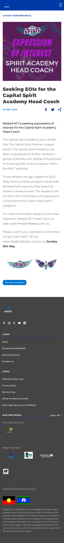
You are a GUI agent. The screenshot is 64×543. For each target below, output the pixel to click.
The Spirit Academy (15, 282)
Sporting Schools (10, 355)
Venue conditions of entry (15, 398)
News (5, 341)
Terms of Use (8, 392)
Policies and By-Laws (13, 379)
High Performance (18, 15)
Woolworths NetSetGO (14, 348)
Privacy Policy (9, 385)
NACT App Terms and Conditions (19, 405)
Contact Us (7, 361)
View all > (56, 415)
